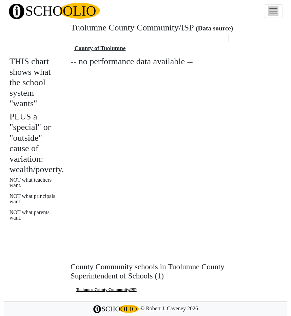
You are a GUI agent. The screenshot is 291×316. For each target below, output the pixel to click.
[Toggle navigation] (273, 11)
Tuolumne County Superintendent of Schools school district (148, 38)
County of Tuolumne (99, 48)
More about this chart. (39, 230)
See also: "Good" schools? (43, 245)
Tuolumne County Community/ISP (106, 289)
